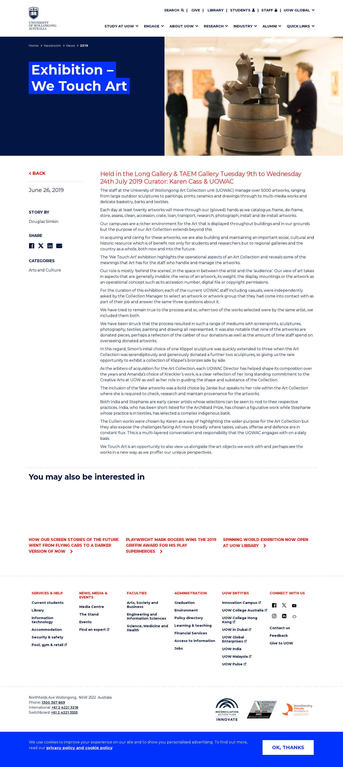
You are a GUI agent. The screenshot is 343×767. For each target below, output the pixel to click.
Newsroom (52, 45)
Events (85, 622)
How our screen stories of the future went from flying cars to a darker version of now (74, 519)
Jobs (178, 649)
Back (39, 173)
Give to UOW (281, 643)
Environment (186, 610)
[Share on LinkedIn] (50, 246)
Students (240, 10)
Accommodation (47, 630)
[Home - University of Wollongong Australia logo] (43, 18)
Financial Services (190, 633)
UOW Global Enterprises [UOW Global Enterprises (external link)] (233, 639)
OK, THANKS (288, 747)
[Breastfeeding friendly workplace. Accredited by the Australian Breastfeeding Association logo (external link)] (297, 709)
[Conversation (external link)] (294, 617)
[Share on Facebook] (31, 246)
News (70, 45)
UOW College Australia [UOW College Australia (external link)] (242, 610)
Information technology (42, 620)
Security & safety (47, 637)
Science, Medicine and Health (147, 628)
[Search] (174, 10)
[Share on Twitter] (41, 246)
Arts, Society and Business (142, 605)
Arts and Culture (45, 270)
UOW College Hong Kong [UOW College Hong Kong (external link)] (239, 620)
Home (34, 45)
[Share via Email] (59, 246)
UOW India (231, 649)
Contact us (280, 628)
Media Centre (91, 607)
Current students (48, 603)
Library (216, 10)
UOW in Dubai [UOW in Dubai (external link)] (235, 630)
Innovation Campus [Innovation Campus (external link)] (239, 603)
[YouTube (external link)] (294, 606)
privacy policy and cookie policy (79, 748)
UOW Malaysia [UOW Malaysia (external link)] (235, 657)
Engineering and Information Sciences (146, 616)
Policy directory (188, 618)
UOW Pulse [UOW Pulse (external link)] (232, 664)
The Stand (89, 614)
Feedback (279, 636)
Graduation (184, 603)
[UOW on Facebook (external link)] (274, 605)
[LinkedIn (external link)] (284, 616)
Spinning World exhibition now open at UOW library (268, 516)
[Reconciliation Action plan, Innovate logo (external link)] (227, 709)
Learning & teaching (193, 626)
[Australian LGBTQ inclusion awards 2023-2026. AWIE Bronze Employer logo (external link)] (262, 709)
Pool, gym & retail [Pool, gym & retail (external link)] (47, 645)
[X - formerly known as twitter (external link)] (284, 605)
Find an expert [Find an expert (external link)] (92, 630)
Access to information (194, 641)
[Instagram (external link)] (274, 616)
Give (195, 10)
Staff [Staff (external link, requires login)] (267, 10)
